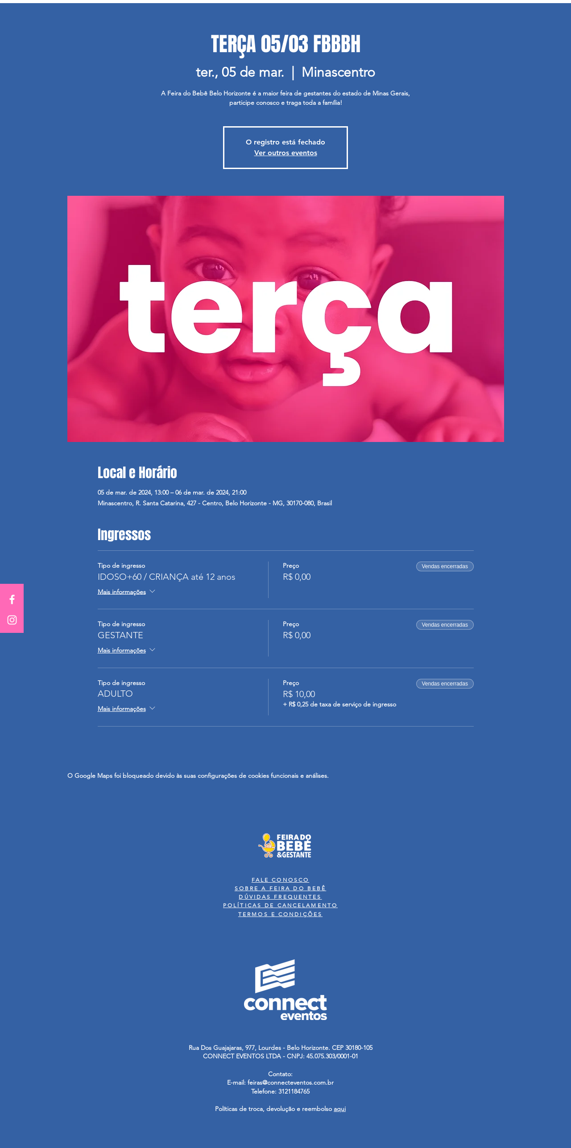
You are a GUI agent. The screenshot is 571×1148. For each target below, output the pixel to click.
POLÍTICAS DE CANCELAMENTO (280, 905)
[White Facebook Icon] (12, 599)
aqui (340, 1109)
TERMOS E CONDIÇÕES (280, 914)
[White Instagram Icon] (12, 620)
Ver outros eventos (285, 153)
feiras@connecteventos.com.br (291, 1082)
